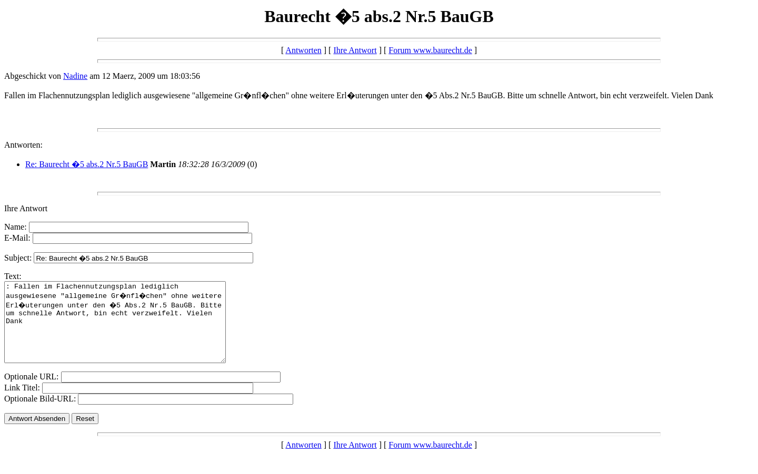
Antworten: (23, 144)
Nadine (75, 75)
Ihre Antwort (354, 50)
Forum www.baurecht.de (430, 50)
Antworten (303, 50)
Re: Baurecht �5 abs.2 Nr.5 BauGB (86, 164)
